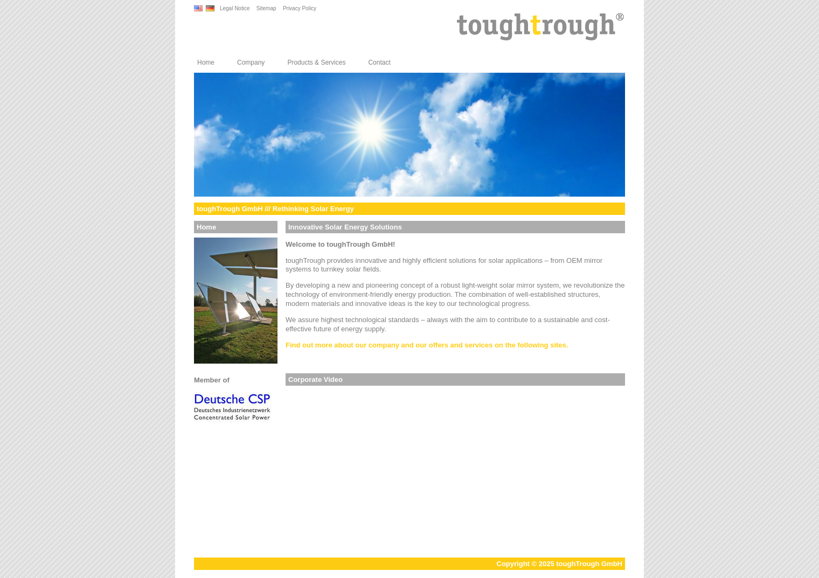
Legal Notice (235, 8)
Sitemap (266, 8)
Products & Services (316, 62)
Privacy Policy (299, 8)
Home (205, 62)
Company (251, 62)
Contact (379, 62)
